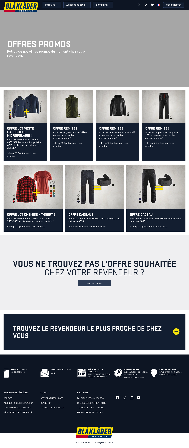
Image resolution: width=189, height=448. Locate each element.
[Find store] (145, 5)
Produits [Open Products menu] (51, 5)
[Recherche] (139, 5)
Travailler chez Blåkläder (17, 408)
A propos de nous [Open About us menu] (77, 5)
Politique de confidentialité (91, 403)
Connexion (45, 403)
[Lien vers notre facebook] (117, 397)
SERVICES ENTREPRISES (51, 398)
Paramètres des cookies (90, 413)
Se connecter (173, 5)
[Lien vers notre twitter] (124, 397)
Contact (8, 398)
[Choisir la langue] (158, 5)
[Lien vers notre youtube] (138, 397)
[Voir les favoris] (152, 5)
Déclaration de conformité (18, 413)
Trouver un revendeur (52, 408)
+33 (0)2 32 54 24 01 (18, 371)
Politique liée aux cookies (90, 398)
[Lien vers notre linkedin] (131, 397)
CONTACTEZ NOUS (94, 283)
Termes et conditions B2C (90, 408)
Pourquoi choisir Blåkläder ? (18, 403)
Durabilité (103, 5)
